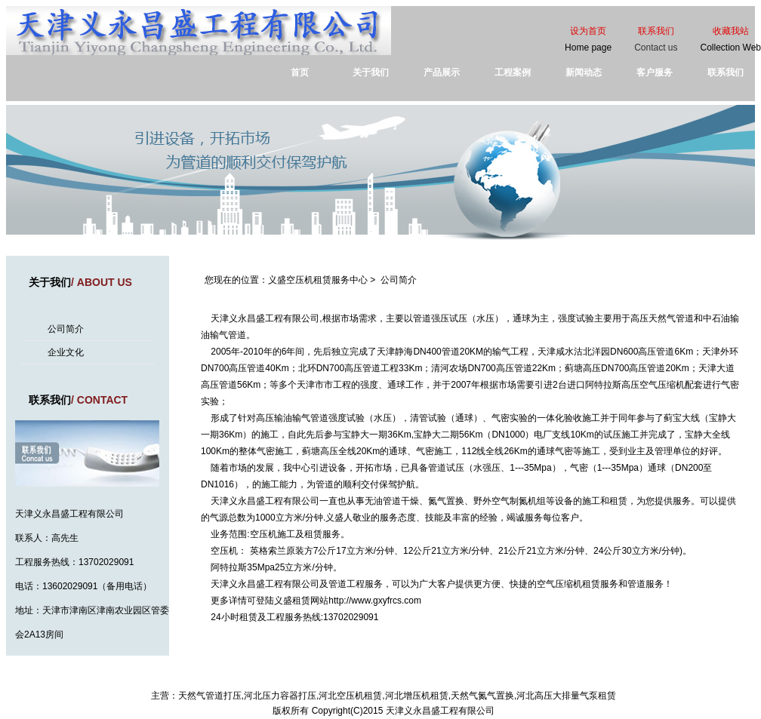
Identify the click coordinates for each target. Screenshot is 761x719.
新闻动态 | (283, 679)
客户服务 (654, 72)
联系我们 (725, 72)
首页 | (206, 679)
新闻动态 (583, 72)
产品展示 (442, 72)
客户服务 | (414, 679)
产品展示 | (327, 679)
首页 (300, 72)
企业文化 (66, 352)
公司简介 (66, 329)
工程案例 (512, 72)
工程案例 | (371, 679)
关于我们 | (239, 679)
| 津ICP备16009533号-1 (523, 679)
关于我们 (371, 72)
